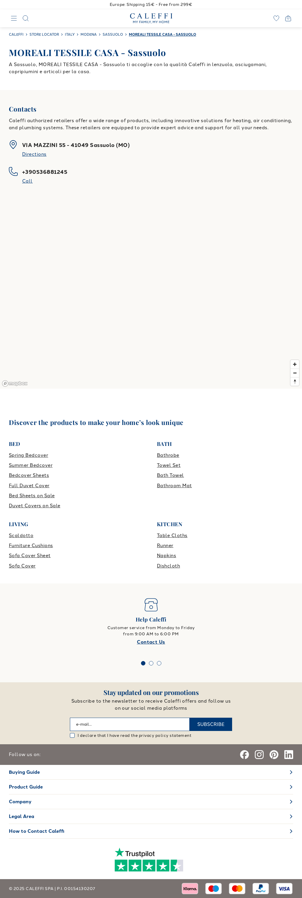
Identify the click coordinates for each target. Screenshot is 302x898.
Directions (34, 154)
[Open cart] (288, 18)
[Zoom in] (294, 364)
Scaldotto (21, 535)
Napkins (166, 555)
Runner (165, 545)
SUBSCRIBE (210, 724)
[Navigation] (14, 18)
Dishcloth (168, 566)
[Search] (26, 18)
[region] (151, 294)
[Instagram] (259, 754)
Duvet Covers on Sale (34, 505)
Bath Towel (170, 475)
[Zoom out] (294, 373)
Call (27, 181)
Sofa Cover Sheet (30, 555)
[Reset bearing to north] (294, 381)
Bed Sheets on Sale (32, 495)
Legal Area (21, 816)
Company (20, 801)
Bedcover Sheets (29, 475)
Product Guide (26, 787)
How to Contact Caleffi (36, 831)
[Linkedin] (288, 754)
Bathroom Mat (174, 485)
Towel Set (168, 465)
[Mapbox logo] (15, 383)
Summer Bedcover (30, 465)
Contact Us (151, 642)
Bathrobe (168, 455)
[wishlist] (276, 18)
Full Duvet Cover (29, 485)
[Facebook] (244, 754)
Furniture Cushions (31, 545)
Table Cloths (172, 535)
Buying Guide (24, 772)
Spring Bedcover (28, 455)
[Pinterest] (274, 754)
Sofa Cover (22, 566)
